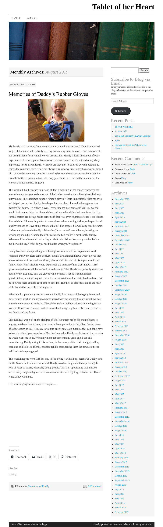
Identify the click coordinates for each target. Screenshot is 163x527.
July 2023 (119, 203)
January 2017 (121, 412)
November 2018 (122, 335)
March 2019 (120, 321)
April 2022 (120, 262)
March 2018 (120, 358)
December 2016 (122, 417)
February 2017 (121, 407)
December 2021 (122, 280)
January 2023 (121, 231)
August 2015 (120, 485)
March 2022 (120, 267)
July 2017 (119, 385)
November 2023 (122, 199)
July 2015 (119, 489)
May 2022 (119, 258)
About (32, 17)
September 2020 (122, 290)
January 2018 (121, 367)
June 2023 (119, 208)
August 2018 (120, 339)
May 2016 (119, 444)
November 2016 (122, 421)
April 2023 (120, 217)
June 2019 (119, 312)
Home (16, 17)
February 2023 (121, 226)
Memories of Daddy (38, 486)
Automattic (147, 524)
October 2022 (121, 244)
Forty (132, 169)
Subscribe (120, 111)
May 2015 (119, 498)
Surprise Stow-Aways (142, 164)
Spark (117, 140)
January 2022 (121, 276)
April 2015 (120, 503)
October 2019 (121, 299)
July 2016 (119, 435)
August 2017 (120, 380)
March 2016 (120, 453)
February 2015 (121, 512)
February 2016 (121, 457)
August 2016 (120, 430)
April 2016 (120, 448)
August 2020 (120, 294)
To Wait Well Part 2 (124, 126)
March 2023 (120, 222)
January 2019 (121, 330)
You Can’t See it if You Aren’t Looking (132, 136)
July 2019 (119, 308)
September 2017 (122, 376)
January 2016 (121, 462)
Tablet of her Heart (123, 6)
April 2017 (120, 398)
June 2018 (119, 344)
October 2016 (121, 426)
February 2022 (121, 271)
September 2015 (122, 480)
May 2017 (119, 394)
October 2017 (121, 371)
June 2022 (119, 253)
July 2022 (119, 249)
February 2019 (121, 326)
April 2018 (120, 353)
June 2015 (119, 494)
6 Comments (94, 486)
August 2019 (120, 303)
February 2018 (121, 362)
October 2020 (121, 285)
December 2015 (122, 466)
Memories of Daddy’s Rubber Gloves (48, 94)
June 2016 (119, 439)
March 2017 (120, 403)
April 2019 (120, 317)
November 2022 (122, 240)
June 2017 (119, 389)
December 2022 (122, 235)
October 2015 (121, 475)
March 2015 (120, 507)
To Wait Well (121, 131)
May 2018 (119, 348)
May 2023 (119, 212)
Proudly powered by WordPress (108, 524)
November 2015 (122, 471)
